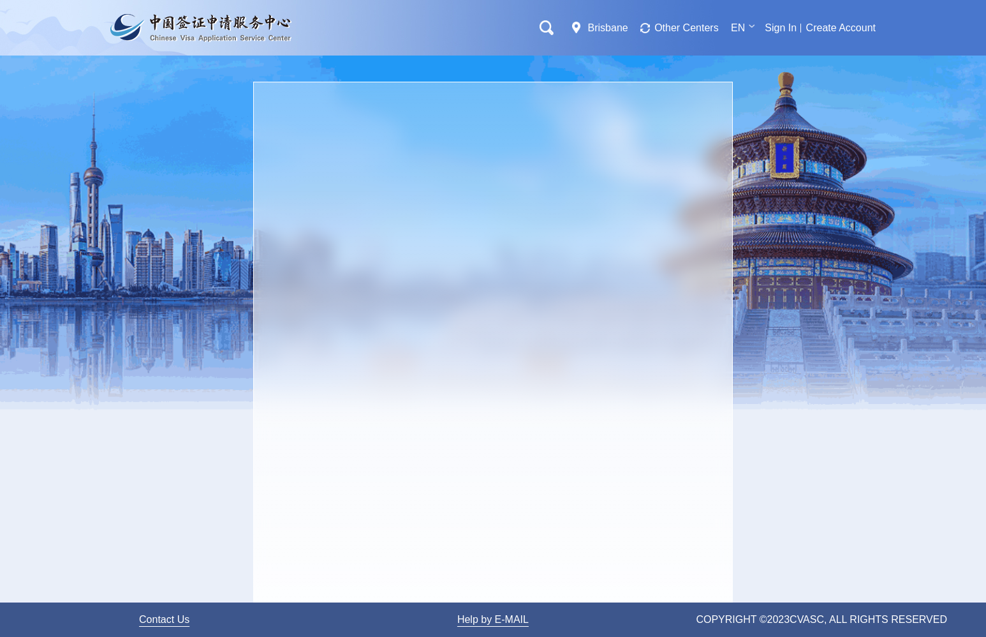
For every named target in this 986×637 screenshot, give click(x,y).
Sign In (781, 27)
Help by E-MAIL (493, 619)
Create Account (841, 27)
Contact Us (164, 619)
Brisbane (608, 27)
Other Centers (686, 27)
